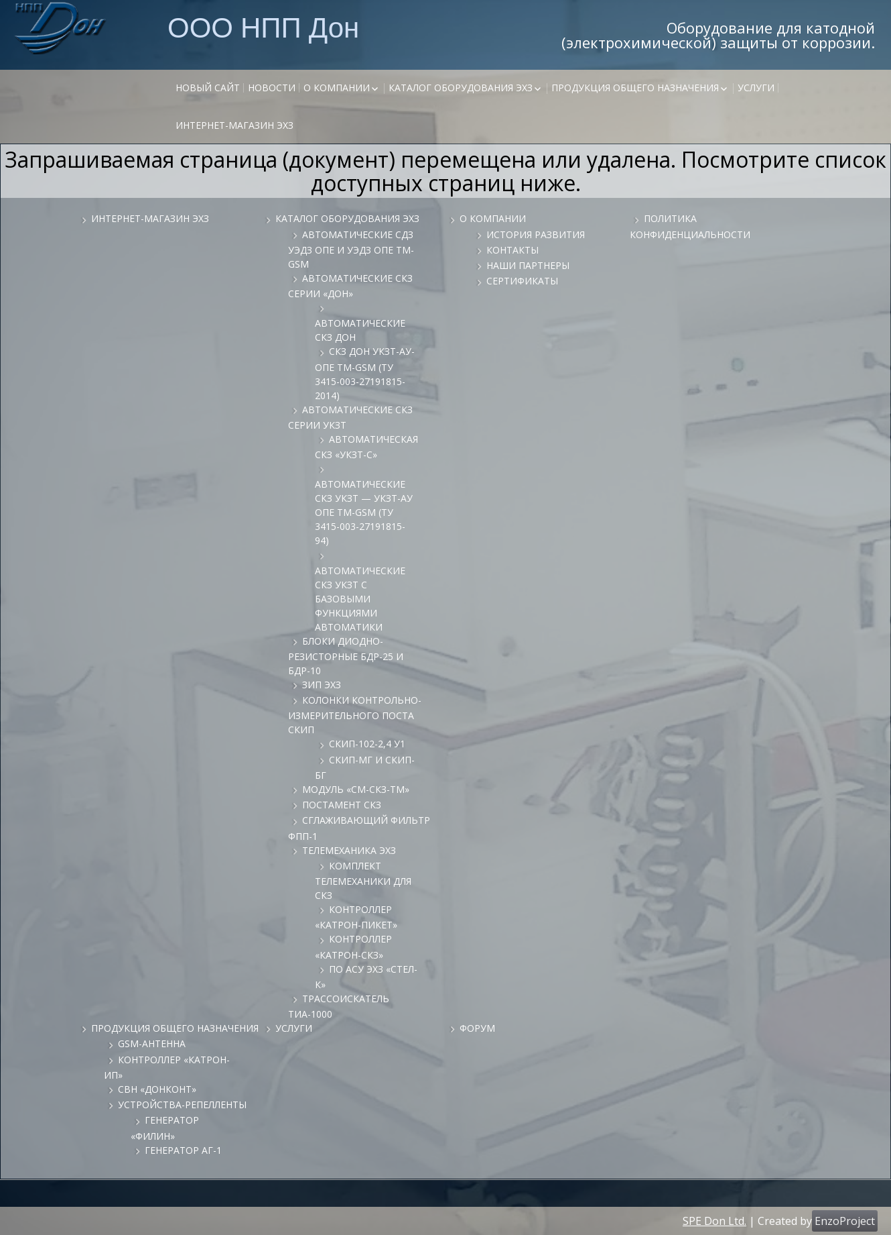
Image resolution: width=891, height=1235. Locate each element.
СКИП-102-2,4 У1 (367, 743)
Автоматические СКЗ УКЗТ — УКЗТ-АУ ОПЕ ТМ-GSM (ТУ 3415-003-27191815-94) (364, 512)
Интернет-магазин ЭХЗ (234, 125)
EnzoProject (845, 1221)
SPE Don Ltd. (714, 1221)
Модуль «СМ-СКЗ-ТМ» (355, 789)
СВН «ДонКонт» (157, 1089)
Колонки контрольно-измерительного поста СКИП (354, 715)
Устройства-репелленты (182, 1104)
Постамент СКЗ (341, 804)
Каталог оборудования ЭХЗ (461, 87)
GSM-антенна (152, 1043)
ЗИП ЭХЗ (321, 684)
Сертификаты (522, 280)
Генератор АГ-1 (183, 1150)
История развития (535, 234)
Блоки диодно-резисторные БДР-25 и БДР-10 (345, 656)
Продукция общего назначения (635, 87)
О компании (336, 87)
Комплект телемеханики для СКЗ (363, 880)
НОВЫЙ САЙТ (208, 87)
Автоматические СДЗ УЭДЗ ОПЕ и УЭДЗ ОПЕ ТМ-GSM (351, 249)
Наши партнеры (527, 265)
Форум (477, 1028)
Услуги (756, 87)
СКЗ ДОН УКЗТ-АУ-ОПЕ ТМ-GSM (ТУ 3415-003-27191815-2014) (365, 373)
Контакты (512, 250)
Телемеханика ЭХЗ (349, 850)
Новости (271, 87)
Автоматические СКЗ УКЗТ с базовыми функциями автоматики (360, 598)
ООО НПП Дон (263, 26)
